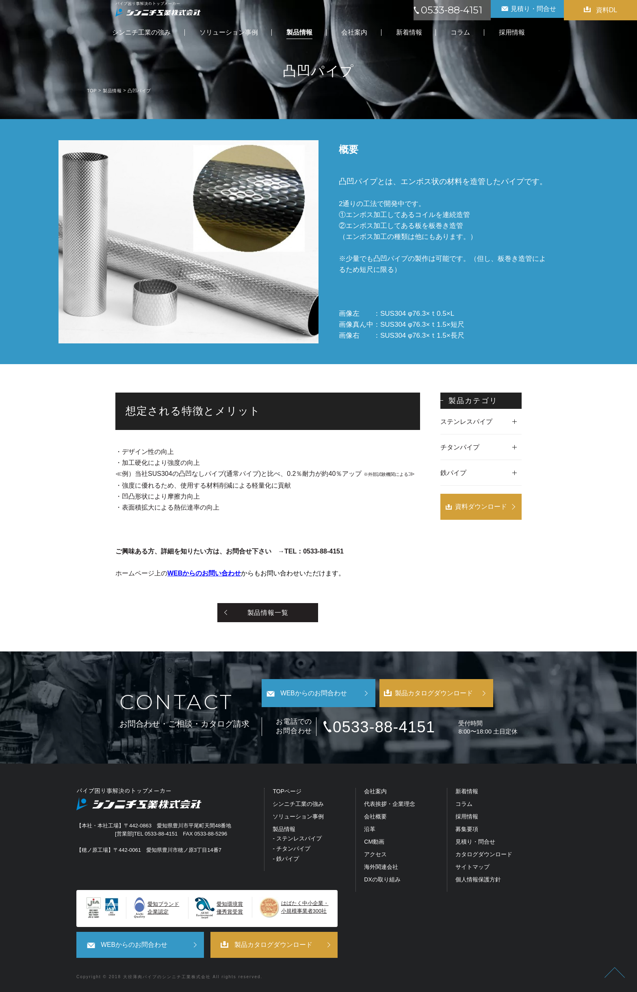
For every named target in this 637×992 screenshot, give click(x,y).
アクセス (375, 855)
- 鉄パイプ (286, 859)
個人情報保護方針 (478, 880)
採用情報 (466, 817)
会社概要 (375, 817)
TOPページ (287, 792)
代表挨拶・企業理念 (389, 805)
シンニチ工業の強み (298, 805)
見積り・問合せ (475, 843)
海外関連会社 (381, 868)
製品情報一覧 (267, 612)
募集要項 (466, 830)
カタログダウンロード (483, 855)
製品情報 (284, 830)
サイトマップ (472, 868)
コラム (463, 805)
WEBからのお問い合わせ (204, 573)
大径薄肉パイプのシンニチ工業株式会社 (167, 976)
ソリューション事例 (298, 817)
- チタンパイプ (291, 850)
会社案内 (375, 792)
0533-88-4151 (393, 727)
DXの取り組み (382, 880)
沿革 (369, 830)
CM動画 (374, 843)
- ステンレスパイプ (297, 839)
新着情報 (466, 792)
